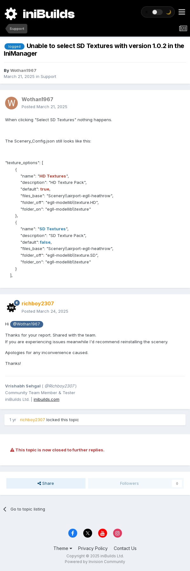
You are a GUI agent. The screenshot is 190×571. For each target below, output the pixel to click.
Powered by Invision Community (95, 561)
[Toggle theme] (158, 11)
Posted (44, 106)
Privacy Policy (93, 548)
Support (48, 76)
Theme (62, 548)
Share (45, 483)
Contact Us (125, 548)
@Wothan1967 (26, 324)
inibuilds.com (46, 399)
